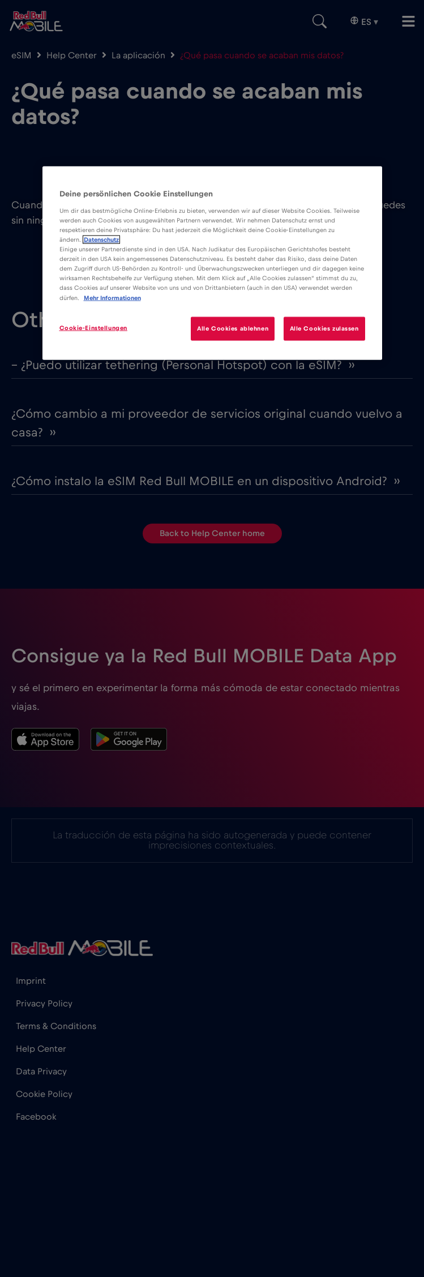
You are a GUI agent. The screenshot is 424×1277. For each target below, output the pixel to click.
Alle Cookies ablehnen (232, 328)
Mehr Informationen (112, 297)
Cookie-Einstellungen (93, 327)
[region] (212, 262)
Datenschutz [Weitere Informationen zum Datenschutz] (101, 240)
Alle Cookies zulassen (324, 328)
